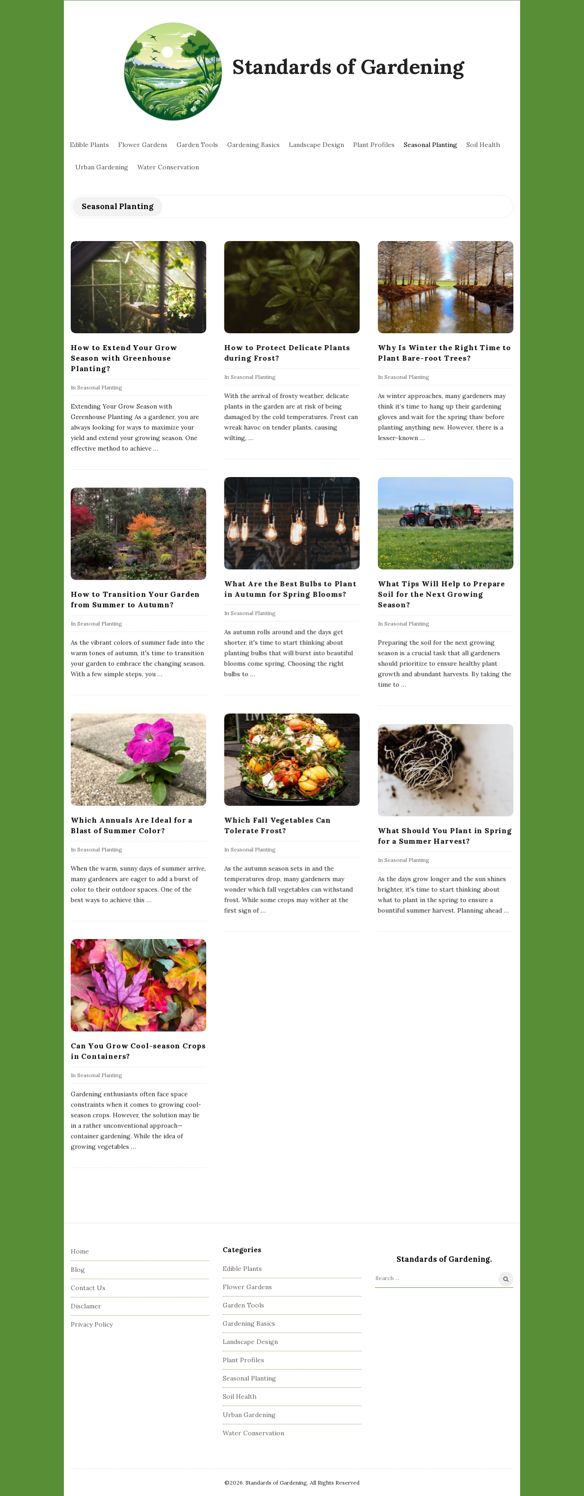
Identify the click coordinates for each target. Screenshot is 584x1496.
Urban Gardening (101, 167)
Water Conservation (168, 167)
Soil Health (483, 145)
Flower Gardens (142, 145)
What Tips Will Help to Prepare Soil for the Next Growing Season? (441, 594)
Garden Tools (197, 145)
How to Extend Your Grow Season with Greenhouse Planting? (124, 358)
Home (80, 1251)
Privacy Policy (92, 1324)
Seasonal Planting (430, 145)
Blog (78, 1269)
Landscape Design (316, 145)
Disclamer (86, 1306)
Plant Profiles (374, 145)
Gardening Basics (253, 145)
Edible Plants (89, 145)
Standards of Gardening (348, 66)
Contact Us (88, 1288)
